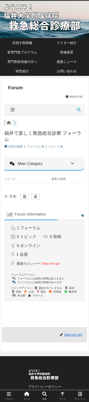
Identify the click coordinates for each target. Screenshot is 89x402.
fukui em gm (51, 263)
